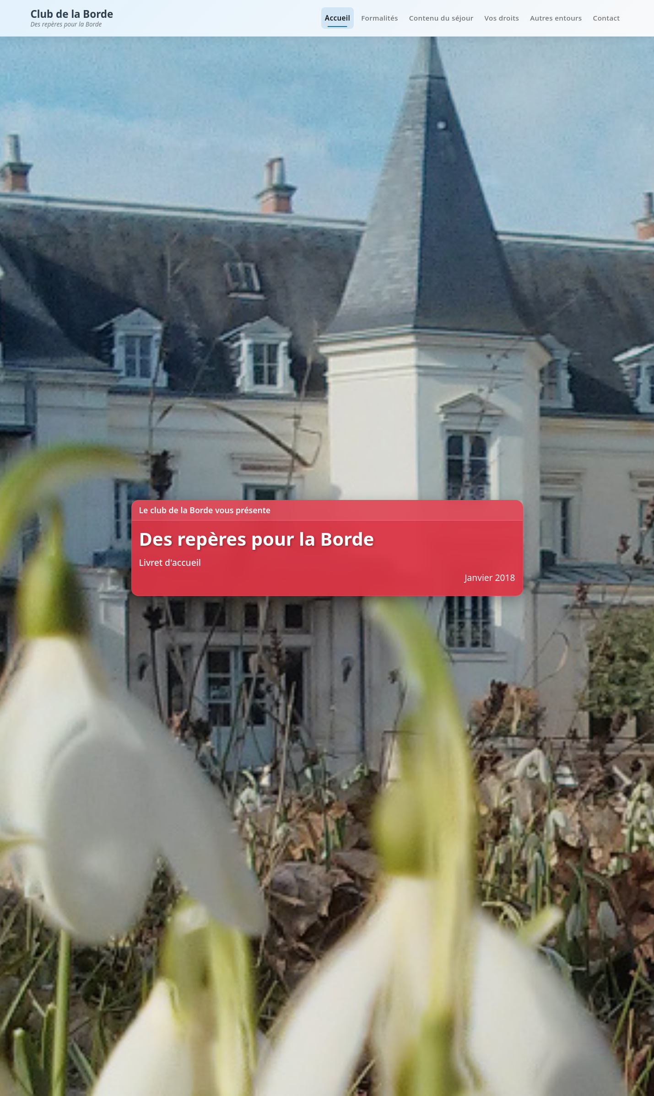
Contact (606, 17)
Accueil (337, 17)
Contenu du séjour (441, 17)
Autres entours (556, 17)
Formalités (379, 17)
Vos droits (502, 17)
